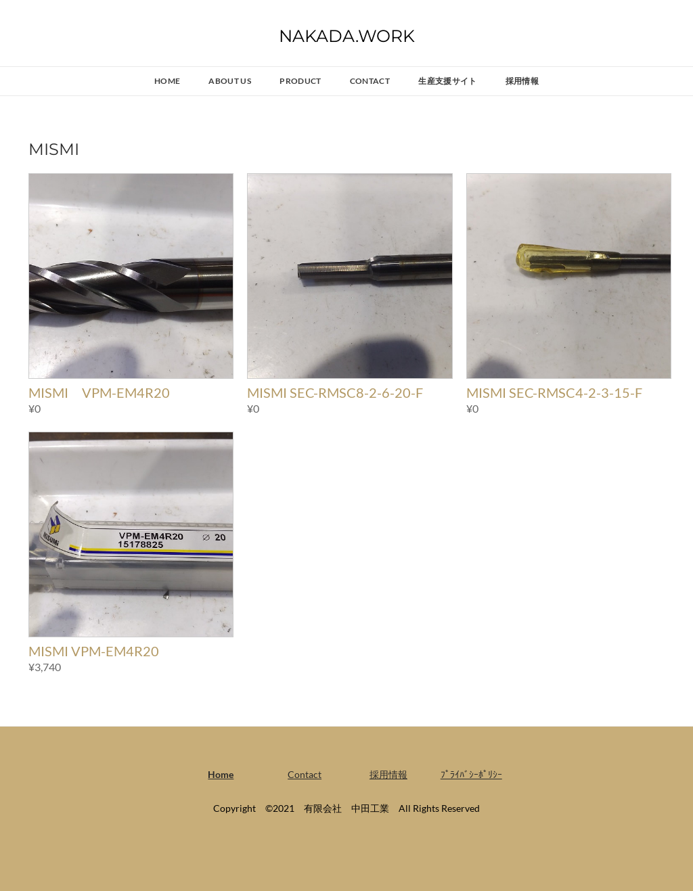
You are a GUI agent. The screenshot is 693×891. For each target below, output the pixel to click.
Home (167, 81)
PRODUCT (300, 81)
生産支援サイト (447, 81)
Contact (370, 81)
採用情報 (522, 81)
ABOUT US (229, 81)
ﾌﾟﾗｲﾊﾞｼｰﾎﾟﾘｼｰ (471, 774)
